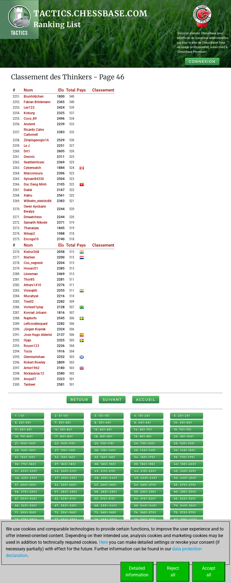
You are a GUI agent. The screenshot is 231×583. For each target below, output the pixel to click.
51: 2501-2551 (25, 484)
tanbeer (29, 384)
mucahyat (31, 296)
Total (70, 90)
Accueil (145, 400)
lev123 (29, 107)
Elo (61, 90)
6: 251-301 (23, 422)
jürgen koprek (35, 329)
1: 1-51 (20, 415)
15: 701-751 (183, 429)
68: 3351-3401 (105, 505)
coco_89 (30, 119)
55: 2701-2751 (185, 484)
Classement (103, 90)
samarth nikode (35, 222)
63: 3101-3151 (104, 498)
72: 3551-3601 (66, 512)
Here (103, 542)
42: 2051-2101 (66, 470)
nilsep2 (29, 234)
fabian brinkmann (37, 102)
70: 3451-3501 (185, 505)
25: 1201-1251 (184, 443)
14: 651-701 (143, 429)
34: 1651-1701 (144, 457)
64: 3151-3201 (145, 498)
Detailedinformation (137, 571)
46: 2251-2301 (26, 477)
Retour (79, 400)
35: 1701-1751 (184, 457)
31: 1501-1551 (25, 457)
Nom (28, 90)
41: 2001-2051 (26, 470)
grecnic (29, 157)
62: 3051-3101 (65, 498)
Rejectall (173, 571)
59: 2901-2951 (145, 491)
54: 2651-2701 (145, 484)
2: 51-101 (61, 415)
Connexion (202, 61)
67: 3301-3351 (66, 505)
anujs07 (30, 379)
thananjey (31, 228)
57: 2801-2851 (66, 491)
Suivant (112, 400)
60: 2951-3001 (185, 491)
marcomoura (33, 173)
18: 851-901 (103, 436)
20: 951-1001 (184, 436)
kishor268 (31, 252)
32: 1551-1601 (65, 457)
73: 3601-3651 (105, 512)
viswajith (30, 290)
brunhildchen (34, 96)
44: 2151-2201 (145, 470)
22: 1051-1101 (65, 443)
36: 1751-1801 (25, 464)
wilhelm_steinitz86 (38, 201)
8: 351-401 (102, 422)
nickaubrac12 (34, 373)
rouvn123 (31, 346)
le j (27, 146)
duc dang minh (35, 184)
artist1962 (31, 368)
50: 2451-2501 (185, 477)
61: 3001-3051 (26, 498)
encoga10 (31, 239)
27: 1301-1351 (65, 450)
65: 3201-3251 (185, 498)
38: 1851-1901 (105, 464)
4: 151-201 (142, 415)
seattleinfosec (34, 162)
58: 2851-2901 (105, 491)
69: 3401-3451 (145, 505)
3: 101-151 (102, 415)
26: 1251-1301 (25, 450)
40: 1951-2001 (185, 464)
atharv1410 (32, 285)
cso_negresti (33, 263)
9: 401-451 (142, 422)
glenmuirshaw (34, 357)
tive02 (29, 302)
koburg (29, 113)
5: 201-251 (182, 415)
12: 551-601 (63, 429)
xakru (28, 195)
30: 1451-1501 (184, 450)
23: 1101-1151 (104, 443)
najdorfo (30, 318)
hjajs (27, 340)
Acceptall (208, 571)
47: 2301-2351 (66, 477)
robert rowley (34, 362)
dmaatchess (33, 217)
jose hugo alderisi (38, 335)
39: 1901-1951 (144, 464)
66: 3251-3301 (26, 505)
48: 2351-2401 (105, 477)
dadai (28, 190)
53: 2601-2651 (105, 484)
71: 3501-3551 (25, 512)
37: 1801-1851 (65, 464)
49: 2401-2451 (145, 477)
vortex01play (33, 307)
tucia (28, 351)
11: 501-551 (23, 429)
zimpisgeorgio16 (36, 140)
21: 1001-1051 (25, 443)
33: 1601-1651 (104, 457)
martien (29, 257)
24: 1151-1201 (144, 443)
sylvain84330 (34, 179)
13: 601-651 (103, 429)
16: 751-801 (24, 436)
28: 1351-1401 (105, 450)
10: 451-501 (183, 422)
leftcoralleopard (35, 324)
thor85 (29, 279)
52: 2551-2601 (66, 484)
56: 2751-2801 (26, 491)
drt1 (27, 151)
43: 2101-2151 (105, 470)
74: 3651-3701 (145, 512)
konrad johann (35, 313)
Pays (81, 90)
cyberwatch (32, 168)
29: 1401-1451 (145, 450)
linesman (31, 274)
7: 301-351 (63, 422)
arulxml (29, 124)
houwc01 (31, 268)
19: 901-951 (143, 436)
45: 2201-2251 (185, 470)
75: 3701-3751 (185, 512)
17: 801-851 (64, 436)
